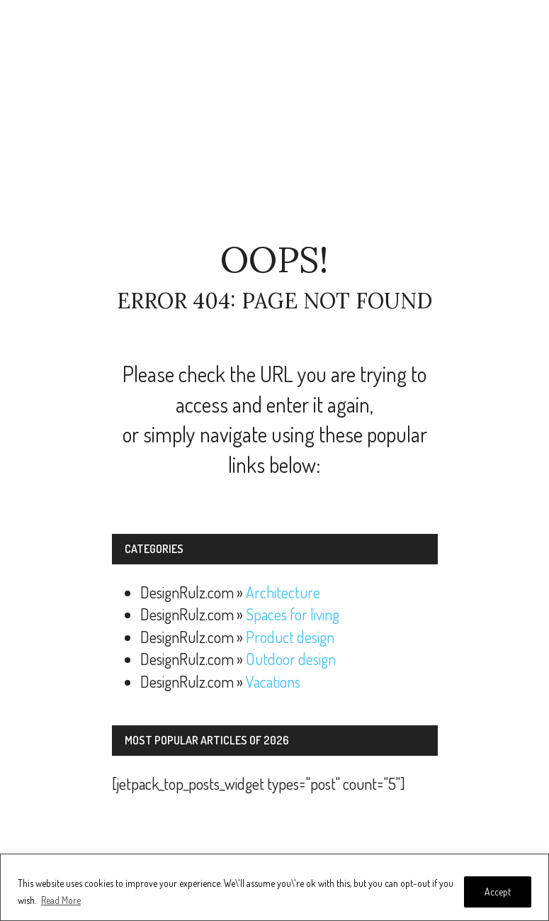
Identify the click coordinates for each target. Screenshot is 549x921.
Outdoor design (291, 659)
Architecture (283, 592)
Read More (61, 900)
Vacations (273, 681)
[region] (274, 887)
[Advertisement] (275, 120)
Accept (498, 892)
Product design (290, 637)
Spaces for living (292, 614)
